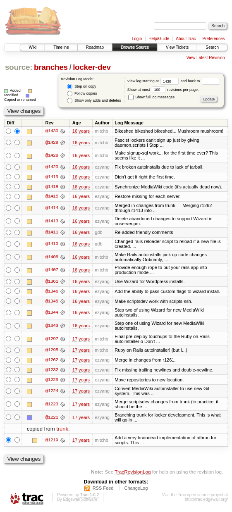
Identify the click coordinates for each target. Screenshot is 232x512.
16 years (81, 131)
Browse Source (135, 47)
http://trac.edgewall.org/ (206, 500)
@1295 (51, 351)
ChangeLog (136, 489)
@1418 (51, 187)
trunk (62, 430)
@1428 (51, 155)
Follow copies (82, 93)
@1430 (51, 131)
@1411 (51, 233)
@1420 (51, 167)
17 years (81, 339)
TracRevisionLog (133, 473)
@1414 (51, 208)
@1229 (51, 381)
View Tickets (177, 47)
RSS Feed (103, 489)
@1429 (51, 142)
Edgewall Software (80, 500)
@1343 (51, 326)
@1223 (51, 405)
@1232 (51, 371)
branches (51, 67)
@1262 (51, 361)
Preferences (214, 38)
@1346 (51, 292)
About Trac (186, 38)
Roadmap (95, 47)
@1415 (51, 197)
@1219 (51, 441)
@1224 (51, 392)
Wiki (32, 47)
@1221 (51, 418)
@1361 (51, 282)
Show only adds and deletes (94, 100)
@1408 (51, 257)
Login (137, 38)
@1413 (51, 221)
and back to (200, 81)
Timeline (61, 47)
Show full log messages (151, 97)
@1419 (51, 177)
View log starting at (154, 81)
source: (18, 67)
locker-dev (92, 67)
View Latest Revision (206, 57)
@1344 (51, 313)
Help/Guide (158, 38)
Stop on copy (81, 86)
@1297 (51, 339)
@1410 (51, 244)
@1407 (51, 270)
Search (212, 47)
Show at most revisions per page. (163, 90)
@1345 (51, 302)
